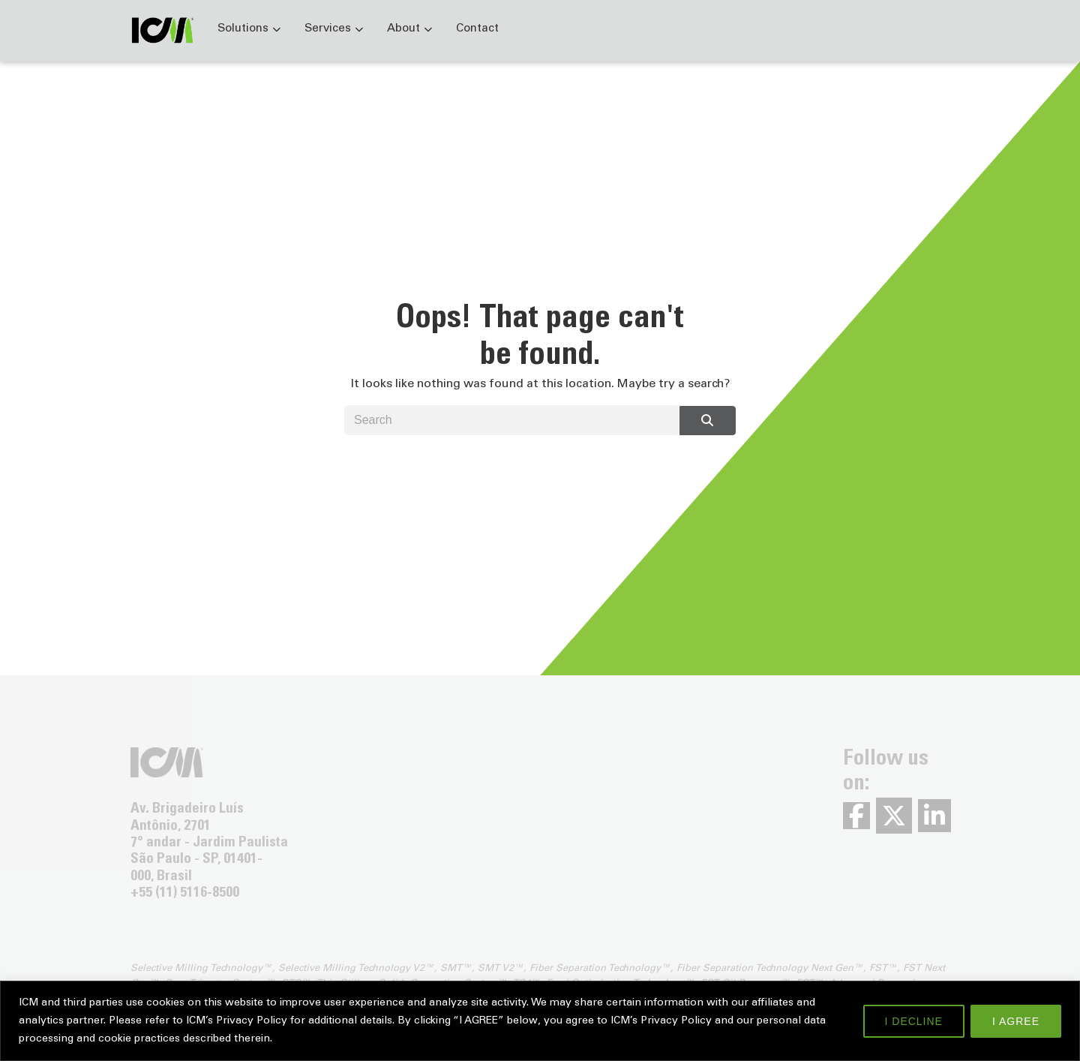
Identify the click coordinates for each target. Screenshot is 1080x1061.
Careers (890, 29)
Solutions (243, 29)
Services (327, 29)
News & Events (792, 29)
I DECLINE (914, 1021)
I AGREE (1016, 1021)
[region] (540, 1021)
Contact (477, 29)
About (403, 29)
